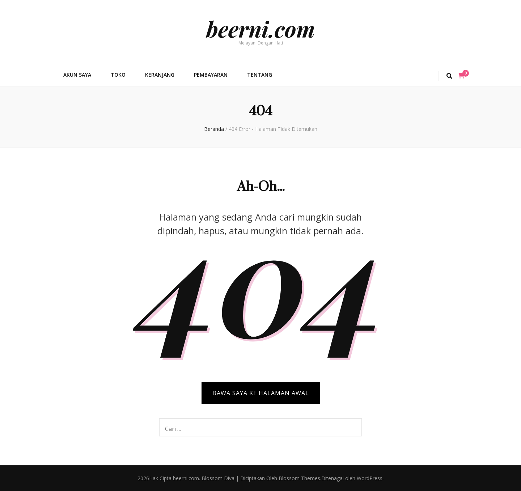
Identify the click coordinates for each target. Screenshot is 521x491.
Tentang (259, 74)
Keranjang (159, 74)
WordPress (369, 478)
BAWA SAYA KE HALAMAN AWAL (260, 393)
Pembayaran (211, 74)
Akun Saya (77, 74)
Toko (118, 74)
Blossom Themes (298, 478)
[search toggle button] (449, 76)
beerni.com (260, 28)
